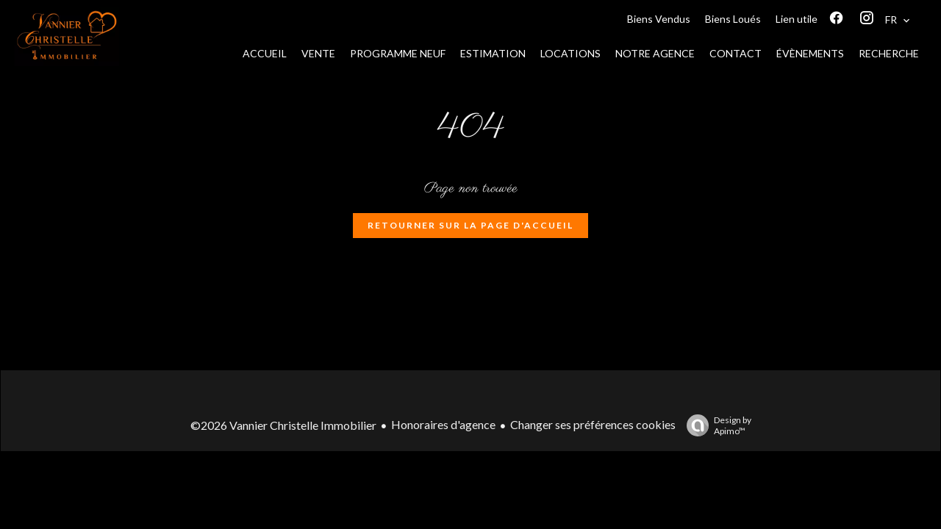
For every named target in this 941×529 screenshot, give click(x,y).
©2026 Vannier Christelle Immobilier (283, 425)
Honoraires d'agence (443, 424)
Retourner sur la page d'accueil (470, 225)
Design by (715, 425)
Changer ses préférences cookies (593, 424)
